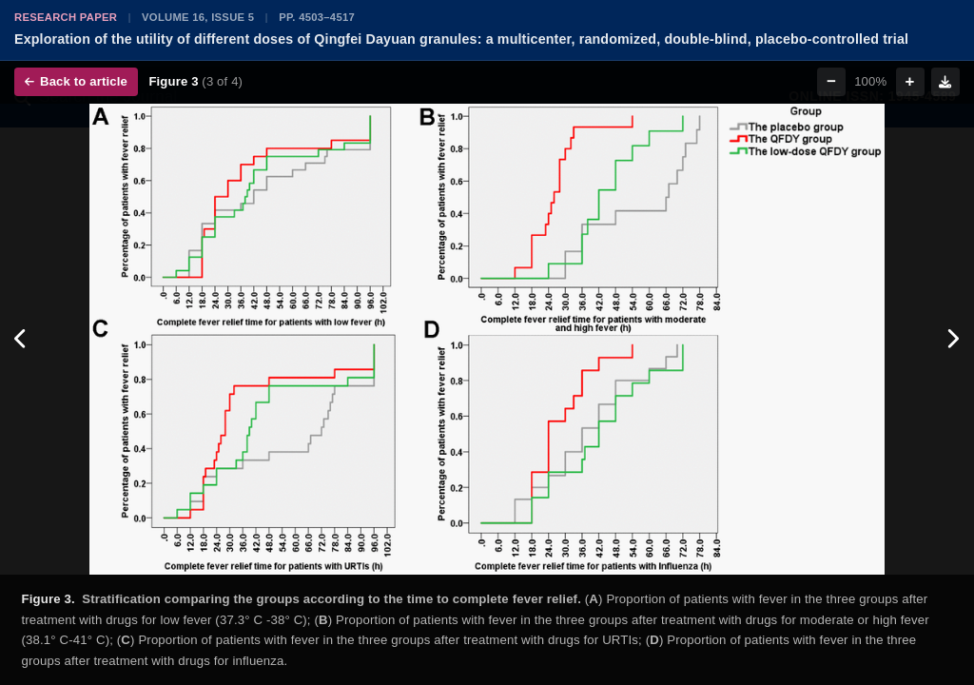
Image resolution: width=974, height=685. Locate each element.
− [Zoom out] (831, 81)
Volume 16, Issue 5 (198, 17)
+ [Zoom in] (910, 81)
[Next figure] (952, 339)
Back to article (76, 81)
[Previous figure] (21, 339)
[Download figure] (945, 82)
